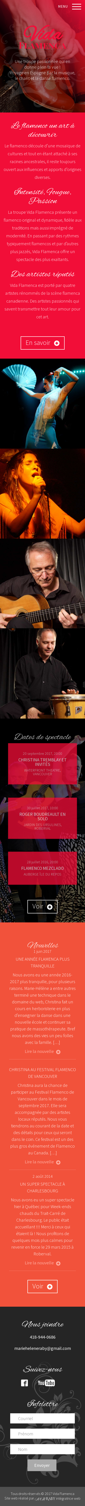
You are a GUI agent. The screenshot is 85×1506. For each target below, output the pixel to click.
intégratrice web (57, 1498)
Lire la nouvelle (43, 1051)
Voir (42, 906)
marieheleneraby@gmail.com (42, 1348)
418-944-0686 (43, 1337)
